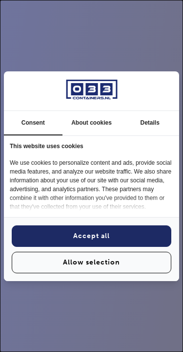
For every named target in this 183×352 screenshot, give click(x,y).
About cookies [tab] (91, 122)
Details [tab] (150, 122)
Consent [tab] (33, 122)
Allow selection (91, 262)
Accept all (91, 236)
